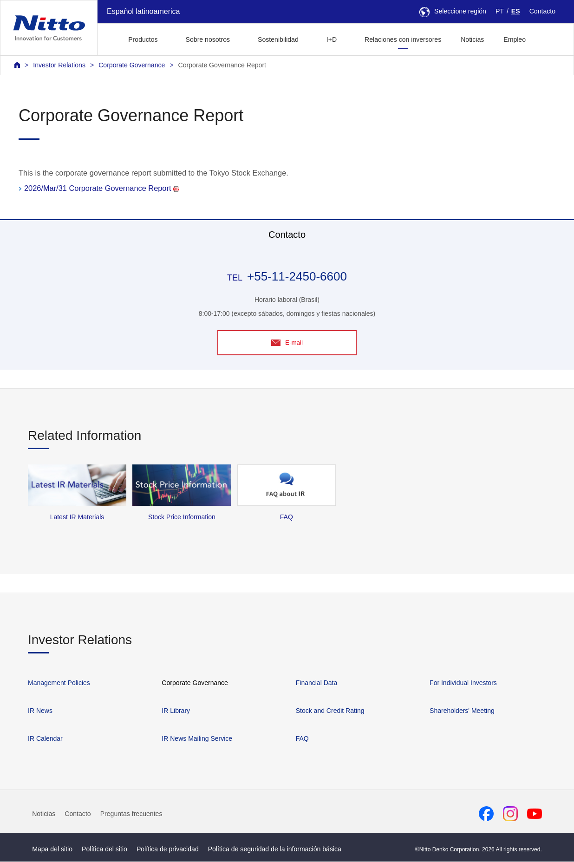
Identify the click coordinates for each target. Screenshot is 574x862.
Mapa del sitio (52, 850)
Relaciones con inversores (403, 39)
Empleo (514, 39)
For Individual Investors (463, 683)
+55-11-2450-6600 (297, 276)
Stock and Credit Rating (330, 711)
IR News (40, 711)
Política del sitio (104, 850)
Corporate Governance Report (222, 65)
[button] (550, 38)
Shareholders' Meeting (462, 711)
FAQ (302, 739)
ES (515, 11)
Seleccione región (452, 11)
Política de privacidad (168, 850)
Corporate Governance (131, 65)
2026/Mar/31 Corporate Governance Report (101, 188)
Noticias (472, 39)
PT (500, 11)
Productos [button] (142, 39)
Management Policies (59, 683)
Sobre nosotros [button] (208, 39)
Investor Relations (59, 65)
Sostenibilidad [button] (278, 39)
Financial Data (317, 683)
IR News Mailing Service (197, 739)
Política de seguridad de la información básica (274, 850)
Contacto (542, 11)
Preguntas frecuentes (131, 814)
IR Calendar (45, 739)
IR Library (176, 711)
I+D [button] (331, 39)
